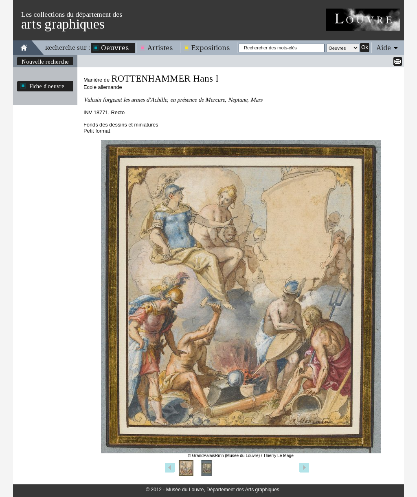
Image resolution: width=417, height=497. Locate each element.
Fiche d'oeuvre (46, 86)
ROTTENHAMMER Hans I (165, 78)
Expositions (210, 48)
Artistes (160, 48)
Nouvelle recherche (45, 61)
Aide (383, 48)
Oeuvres (115, 48)
